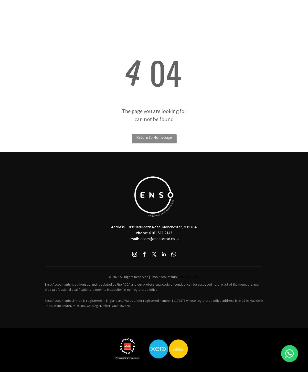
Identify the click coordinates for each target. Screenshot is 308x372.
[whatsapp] (173, 255)
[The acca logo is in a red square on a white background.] (127, 349)
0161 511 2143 (160, 232)
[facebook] (144, 255)
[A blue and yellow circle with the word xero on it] (168, 349)
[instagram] (134, 255)
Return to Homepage (154, 137)
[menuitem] (95, 8)
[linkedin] (164, 255)
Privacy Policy (189, 277)
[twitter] (154, 255)
